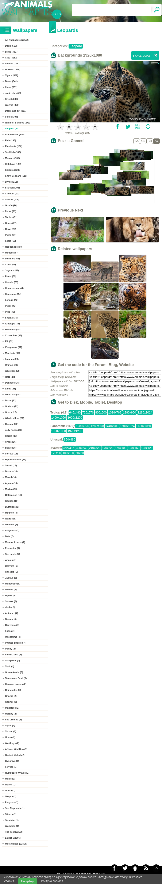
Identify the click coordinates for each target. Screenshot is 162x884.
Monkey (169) (12, 158)
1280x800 (97, 426)
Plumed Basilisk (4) (15, 642)
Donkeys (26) (12, 382)
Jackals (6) (11, 577)
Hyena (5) (10, 595)
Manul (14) (10, 477)
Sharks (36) (11, 317)
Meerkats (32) (12, 353)
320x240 (81, 448)
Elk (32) (9, 341)
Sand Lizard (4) (13, 654)
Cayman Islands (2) (15, 684)
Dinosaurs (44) (13, 294)
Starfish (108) (12, 187)
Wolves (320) (12, 105)
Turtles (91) (11, 217)
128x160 (133, 448)
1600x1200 (75, 417)
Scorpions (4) (12, 660)
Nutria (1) (10, 790)
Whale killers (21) (14, 418)
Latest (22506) (12, 838)
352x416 (68, 448)
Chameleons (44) (14, 288)
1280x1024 (145, 412)
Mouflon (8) (11, 512)
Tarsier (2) (10, 731)
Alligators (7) (12, 530)
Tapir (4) (9, 666)
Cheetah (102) (12, 193)
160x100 (120, 448)
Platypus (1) (11, 802)
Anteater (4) (11, 613)
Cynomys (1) (12, 761)
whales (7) (10, 560)
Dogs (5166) (11, 46)
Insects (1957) (12, 63)
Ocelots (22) (11, 406)
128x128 (147, 448)
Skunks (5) (11, 601)
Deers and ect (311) (15, 111)
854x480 (69, 439)
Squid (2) (10, 725)
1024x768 (114, 412)
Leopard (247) (12, 128)
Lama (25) (10, 388)
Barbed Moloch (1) (15, 755)
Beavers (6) (11, 566)
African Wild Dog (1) (16, 749)
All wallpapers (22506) (17, 40)
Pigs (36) (10, 311)
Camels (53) (11, 282)
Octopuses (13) (13, 495)
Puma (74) (10, 235)
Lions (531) (11, 87)
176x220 (107, 448)
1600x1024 (127, 426)
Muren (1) (10, 784)
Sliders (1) (10, 814)
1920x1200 (75, 431)
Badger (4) (10, 619)
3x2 (143, 141)
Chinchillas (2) (13, 690)
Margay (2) (11, 713)
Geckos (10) (11, 501)
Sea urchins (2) (13, 719)
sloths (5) (10, 607)
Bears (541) (11, 81)
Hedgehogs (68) (14, 246)
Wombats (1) (12, 826)
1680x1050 (143, 426)
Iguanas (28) (12, 359)
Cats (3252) (11, 57)
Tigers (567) (11, 75)
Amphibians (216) (14, 134)
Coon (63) (10, 264)
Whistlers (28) (12, 371)
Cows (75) (10, 229)
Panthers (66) (12, 258)
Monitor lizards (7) (15, 542)
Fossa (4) (10, 631)
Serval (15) (11, 465)
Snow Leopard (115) (16, 176)
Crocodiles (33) (13, 335)
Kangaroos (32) (13, 347)
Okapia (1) (10, 796)
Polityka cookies (52, 881)
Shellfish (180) (13, 152)
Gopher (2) (11, 702)
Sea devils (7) (12, 554)
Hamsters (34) (12, 329)
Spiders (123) (12, 170)
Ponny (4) (10, 648)
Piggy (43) (10, 306)
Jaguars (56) (12, 270)
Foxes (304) (11, 116)
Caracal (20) (11, 424)
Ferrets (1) (10, 767)
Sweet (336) (11, 99)
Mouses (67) (12, 252)
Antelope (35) (12, 323)
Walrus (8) (10, 518)
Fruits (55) (10, 276)
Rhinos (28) (11, 365)
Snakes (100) (12, 199)
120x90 (56, 453)
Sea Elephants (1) (14, 808)
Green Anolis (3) (14, 672)
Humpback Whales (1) (17, 772)
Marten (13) (11, 489)
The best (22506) (14, 832)
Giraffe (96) (11, 205)
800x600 (101, 412)
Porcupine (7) (12, 548)
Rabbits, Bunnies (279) (17, 122)
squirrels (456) (13, 93)
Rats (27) (10, 377)
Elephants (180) (13, 146)
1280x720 (82, 426)
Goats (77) (10, 223)
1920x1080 (58, 431)
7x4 (156, 141)
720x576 (88, 412)
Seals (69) (10, 241)
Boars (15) (10, 447)
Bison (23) (10, 400)
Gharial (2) (10, 696)
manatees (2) (12, 707)
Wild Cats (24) (12, 394)
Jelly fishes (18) (13, 430)
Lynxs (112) (11, 181)
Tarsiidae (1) (12, 820)
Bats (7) (9, 536)
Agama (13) (11, 483)
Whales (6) (11, 589)
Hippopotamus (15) (15, 459)
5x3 (150, 141)
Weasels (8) (11, 524)
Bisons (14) (11, 471)
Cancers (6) (11, 572)
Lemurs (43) (11, 300)
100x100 (68, 453)
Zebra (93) (10, 211)
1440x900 (112, 426)
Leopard (76, 46)
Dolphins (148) (13, 164)
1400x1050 (58, 417)
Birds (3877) (11, 51)
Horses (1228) (12, 69)
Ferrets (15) (11, 453)
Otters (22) (11, 412)
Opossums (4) (12, 637)
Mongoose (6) (12, 583)
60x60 (80, 453)
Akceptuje (27, 881)
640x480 (75, 412)
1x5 (137, 141)
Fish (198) (10, 140)
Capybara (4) (12, 625)
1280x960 (129, 412)
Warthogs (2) (12, 743)
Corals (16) (11, 436)
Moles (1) (10, 778)
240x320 (94, 448)
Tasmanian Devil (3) (16, 678)
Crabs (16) (10, 442)
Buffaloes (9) (12, 507)
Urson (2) (10, 737)
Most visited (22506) (16, 843)
